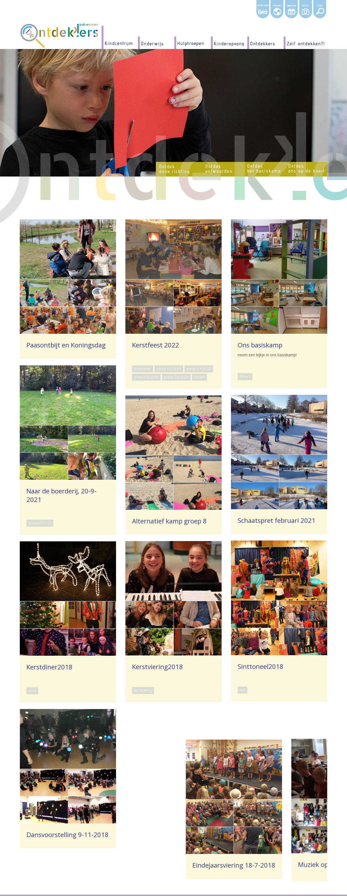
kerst (60, 638)
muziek (199, 377)
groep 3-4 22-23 (199, 368)
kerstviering (166, 637)
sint (242, 690)
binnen (245, 376)
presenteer (142, 368)
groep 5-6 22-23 (146, 377)
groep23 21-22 (40, 523)
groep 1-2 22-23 (169, 368)
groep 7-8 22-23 (176, 377)
